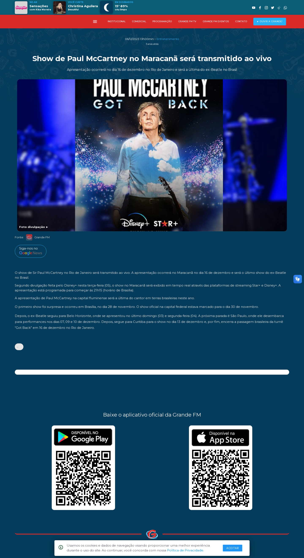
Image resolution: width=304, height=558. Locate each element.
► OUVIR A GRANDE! (270, 21)
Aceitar (232, 548)
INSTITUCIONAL (117, 21)
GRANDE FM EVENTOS (216, 21)
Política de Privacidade (185, 550)
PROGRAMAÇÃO (162, 21)
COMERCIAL (139, 21)
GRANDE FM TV (187, 21)
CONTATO (241, 21)
